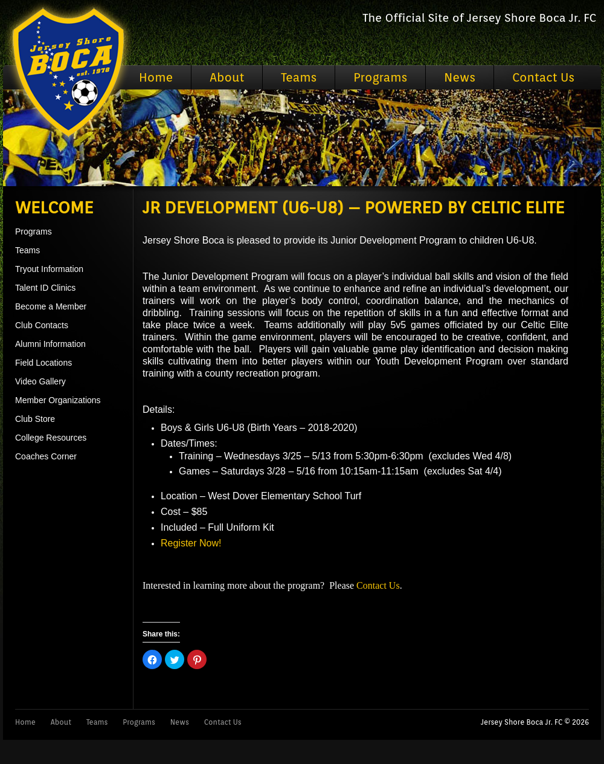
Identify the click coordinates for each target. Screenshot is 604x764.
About (227, 77)
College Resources (50, 437)
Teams (298, 77)
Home (156, 77)
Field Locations (43, 362)
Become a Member (50, 306)
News (459, 77)
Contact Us (543, 77)
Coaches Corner (46, 456)
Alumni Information (50, 344)
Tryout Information (49, 269)
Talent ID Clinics (45, 288)
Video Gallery (40, 381)
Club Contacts (41, 325)
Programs (380, 77)
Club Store (35, 419)
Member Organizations (58, 400)
